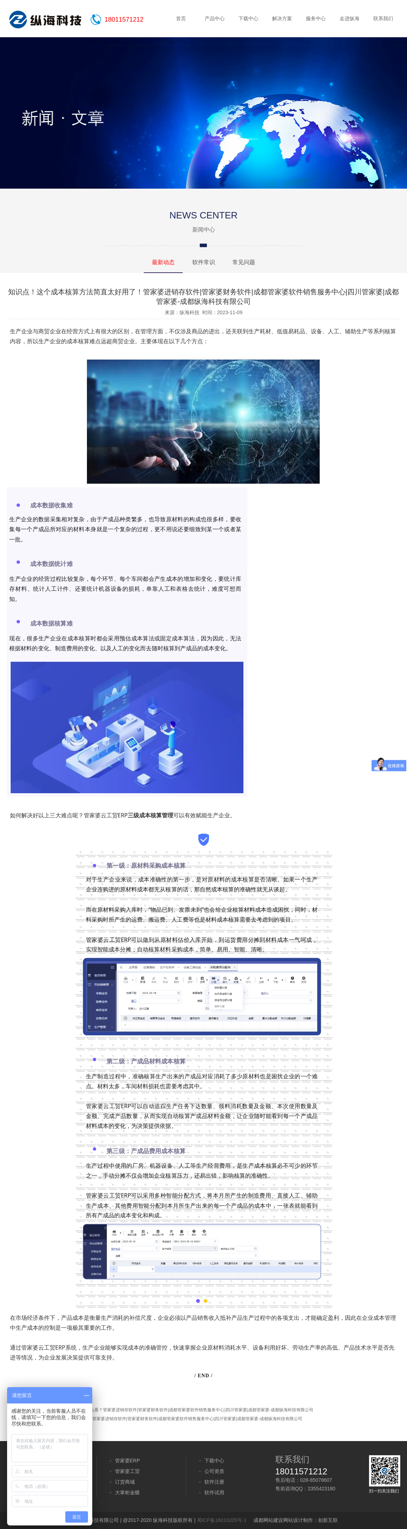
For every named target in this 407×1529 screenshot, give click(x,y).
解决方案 (282, 18)
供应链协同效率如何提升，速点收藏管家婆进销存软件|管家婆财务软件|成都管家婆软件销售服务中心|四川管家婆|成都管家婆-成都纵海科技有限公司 (163, 1418)
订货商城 (125, 1482)
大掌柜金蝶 (127, 1492)
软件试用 (214, 1492)
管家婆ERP (127, 1460)
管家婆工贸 (127, 1471)
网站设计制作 (298, 1520)
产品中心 (215, 18)
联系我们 (383, 18)
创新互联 (328, 1520)
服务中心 (316, 18)
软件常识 (203, 262)
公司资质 (214, 1471)
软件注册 (214, 1482)
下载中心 (248, 18)
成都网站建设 (268, 1520)
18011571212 (124, 19)
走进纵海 (349, 18)
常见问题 (243, 262)
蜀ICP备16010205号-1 (222, 1520)
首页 (181, 18)
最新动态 (163, 262)
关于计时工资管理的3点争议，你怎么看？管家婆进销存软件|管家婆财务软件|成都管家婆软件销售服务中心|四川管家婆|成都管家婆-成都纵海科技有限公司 (168, 1409)
